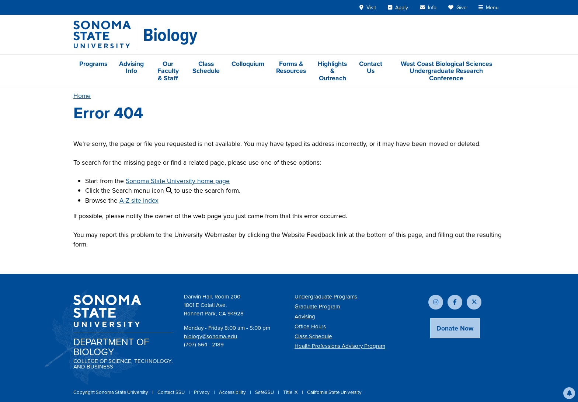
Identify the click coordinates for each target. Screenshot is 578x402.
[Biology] (170, 34)
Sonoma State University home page (178, 181)
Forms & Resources (291, 67)
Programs (93, 64)
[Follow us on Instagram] (435, 302)
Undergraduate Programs (326, 297)
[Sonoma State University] (105, 34)
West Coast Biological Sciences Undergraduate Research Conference (446, 71)
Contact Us (370, 67)
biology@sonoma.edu (210, 336)
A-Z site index (139, 200)
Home (82, 96)
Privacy (202, 392)
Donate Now (455, 328)
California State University (334, 392)
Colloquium (247, 64)
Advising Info (131, 67)
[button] (569, 393)
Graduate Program (317, 307)
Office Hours (310, 326)
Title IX (291, 392)
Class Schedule (206, 67)
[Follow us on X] (474, 302)
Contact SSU (171, 392)
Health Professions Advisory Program (340, 346)
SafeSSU (265, 392)
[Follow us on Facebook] (455, 302)
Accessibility (233, 392)
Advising (305, 316)
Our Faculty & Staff (168, 71)
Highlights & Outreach (332, 71)
